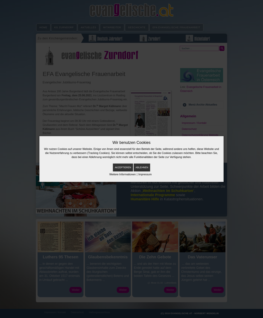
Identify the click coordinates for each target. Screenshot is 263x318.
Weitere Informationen (122, 174)
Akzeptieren (123, 167)
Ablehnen (142, 167)
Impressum (145, 174)
